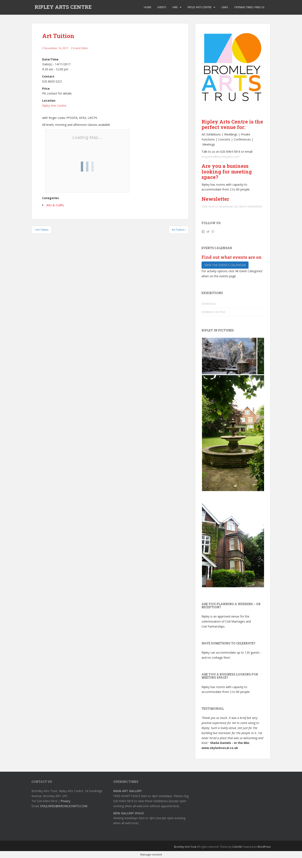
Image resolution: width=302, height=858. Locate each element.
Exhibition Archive (213, 312)
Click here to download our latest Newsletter (232, 206)
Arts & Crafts (55, 205)
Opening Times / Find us (249, 7)
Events (162, 7)
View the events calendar (225, 265)
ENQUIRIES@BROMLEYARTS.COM (63, 806)
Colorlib (237, 847)
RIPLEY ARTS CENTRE (63, 7)
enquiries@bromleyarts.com (221, 157)
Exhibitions (209, 304)
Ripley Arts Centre (199, 7)
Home (147, 7)
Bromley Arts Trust (185, 847)
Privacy (65, 801)
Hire (175, 7)
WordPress (264, 847)
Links (224, 7)
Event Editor (80, 48)
